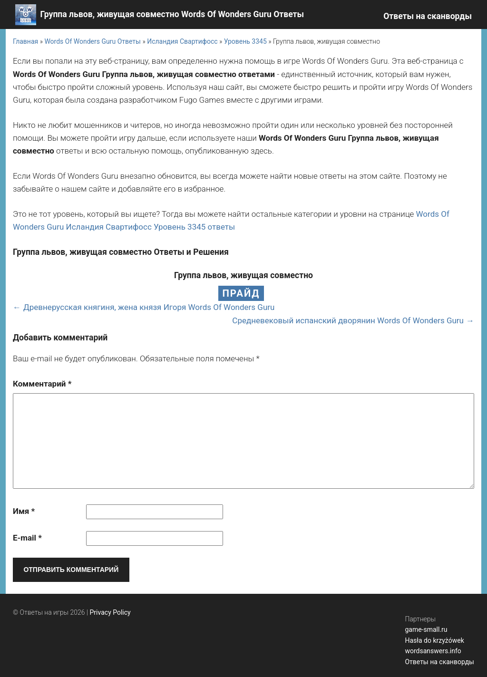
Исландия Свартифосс (182, 41)
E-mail (27, 537)
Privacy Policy (110, 612)
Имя (24, 511)
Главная (25, 41)
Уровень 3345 (245, 41)
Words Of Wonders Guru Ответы (92, 41)
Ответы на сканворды (427, 16)
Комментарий (42, 383)
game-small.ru (426, 629)
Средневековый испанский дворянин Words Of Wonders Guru (348, 320)
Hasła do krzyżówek (434, 640)
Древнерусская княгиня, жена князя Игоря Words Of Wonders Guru (148, 307)
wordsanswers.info (433, 651)
